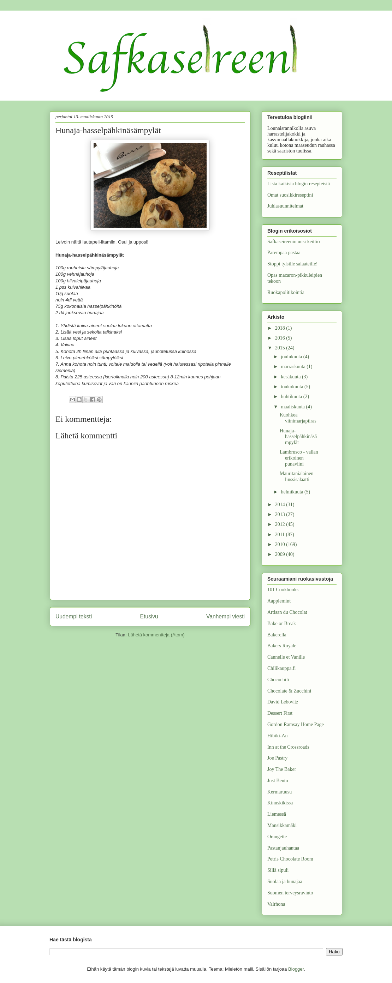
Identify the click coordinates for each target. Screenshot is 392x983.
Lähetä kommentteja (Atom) (156, 634)
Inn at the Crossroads (288, 747)
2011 (280, 534)
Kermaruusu (279, 792)
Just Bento (277, 780)
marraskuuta (294, 366)
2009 (280, 554)
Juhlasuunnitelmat (285, 206)
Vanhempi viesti (225, 616)
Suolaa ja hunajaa (284, 881)
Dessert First (279, 713)
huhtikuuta (292, 396)
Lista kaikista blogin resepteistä (298, 183)
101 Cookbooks (282, 589)
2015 (280, 347)
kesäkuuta (291, 376)
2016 (280, 338)
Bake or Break (281, 623)
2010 (280, 544)
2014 (280, 504)
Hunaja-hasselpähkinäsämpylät (298, 436)
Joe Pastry (277, 758)
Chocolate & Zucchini (289, 691)
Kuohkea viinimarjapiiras (298, 418)
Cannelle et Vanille (286, 657)
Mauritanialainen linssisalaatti (297, 476)
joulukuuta (292, 356)
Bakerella (276, 634)
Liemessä (276, 814)
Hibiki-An (277, 735)
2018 (280, 328)
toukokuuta (292, 386)
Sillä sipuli (278, 870)
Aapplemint (279, 601)
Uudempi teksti (73, 616)
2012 (280, 524)
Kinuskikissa (280, 802)
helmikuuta (292, 492)
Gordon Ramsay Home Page (295, 724)
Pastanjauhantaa (283, 848)
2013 (280, 514)
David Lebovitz (282, 702)
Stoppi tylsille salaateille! (292, 263)
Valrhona (276, 904)
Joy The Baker (281, 769)
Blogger (296, 969)
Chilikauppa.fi (281, 668)
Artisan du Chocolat (287, 612)
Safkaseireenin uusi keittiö (293, 241)
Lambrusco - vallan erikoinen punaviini (299, 458)
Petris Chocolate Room (290, 859)
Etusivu (149, 616)
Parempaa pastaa (284, 252)
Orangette (277, 836)
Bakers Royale (281, 645)
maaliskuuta (293, 406)
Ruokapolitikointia (285, 292)
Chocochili (278, 679)
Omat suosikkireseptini (290, 195)
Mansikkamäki (282, 825)
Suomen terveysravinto (290, 892)
